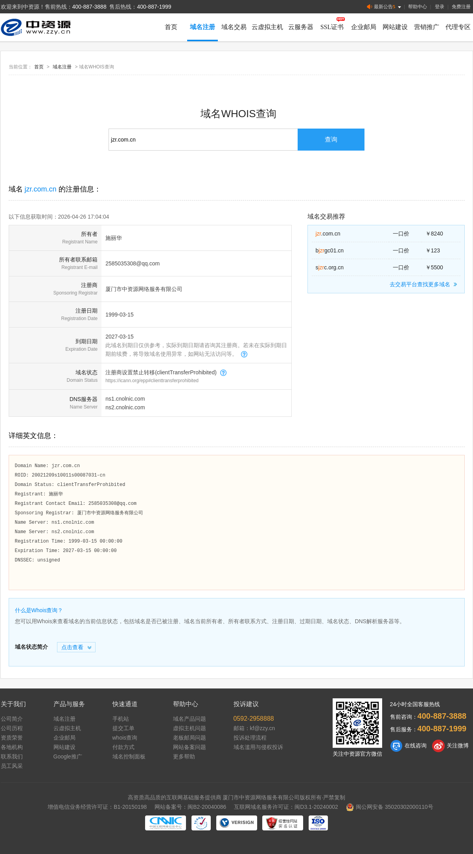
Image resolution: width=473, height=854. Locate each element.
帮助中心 (417, 6)
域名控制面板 (128, 756)
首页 (171, 27)
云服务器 (300, 27)
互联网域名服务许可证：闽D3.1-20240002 (286, 807)
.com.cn (328, 233)
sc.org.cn (330, 267)
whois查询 (125, 737)
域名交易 (234, 27)
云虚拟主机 (267, 27)
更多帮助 (184, 756)
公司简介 (12, 719)
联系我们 (12, 756)
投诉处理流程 (250, 737)
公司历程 (12, 728)
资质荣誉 (12, 737)
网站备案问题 (189, 747)
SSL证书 (332, 27)
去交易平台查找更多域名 (424, 284)
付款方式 (123, 747)
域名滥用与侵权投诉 (258, 747)
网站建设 (395, 27)
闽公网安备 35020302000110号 (389, 807)
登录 (439, 6)
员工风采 (12, 766)
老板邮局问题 (189, 737)
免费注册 (461, 6)
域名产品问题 (189, 719)
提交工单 (123, 728)
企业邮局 (363, 27)
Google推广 (67, 756)
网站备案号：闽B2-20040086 (190, 807)
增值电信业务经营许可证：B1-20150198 (97, 807)
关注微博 (450, 746)
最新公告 (384, 7)
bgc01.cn (330, 250)
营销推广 (426, 27)
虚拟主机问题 (189, 728)
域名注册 (202, 27)
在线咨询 (408, 746)
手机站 (120, 719)
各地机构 (12, 747)
